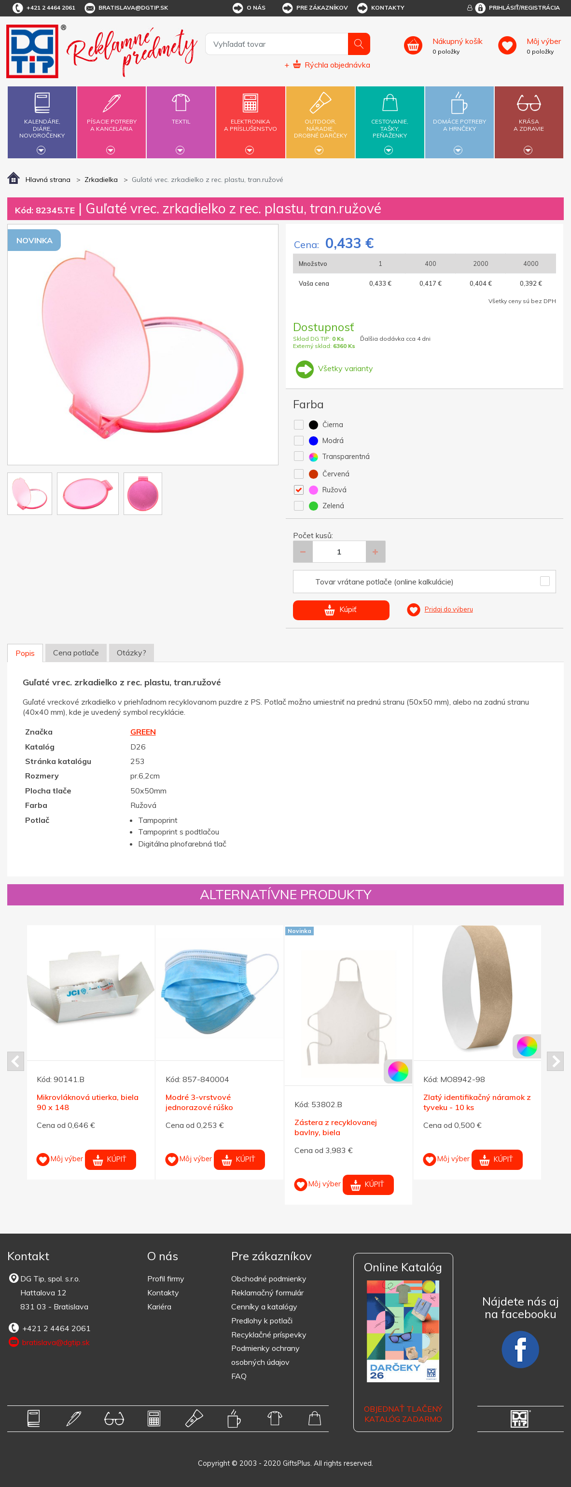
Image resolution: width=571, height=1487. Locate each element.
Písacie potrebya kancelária (111, 119)
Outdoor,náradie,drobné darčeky (320, 120)
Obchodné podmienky (268, 1278)
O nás (248, 8)
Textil (181, 115)
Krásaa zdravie (529, 119)
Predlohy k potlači (261, 1320)
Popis (25, 653)
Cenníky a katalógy (264, 1306)
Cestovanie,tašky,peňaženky (390, 120)
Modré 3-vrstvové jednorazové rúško (199, 1102)
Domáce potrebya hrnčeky (459, 119)
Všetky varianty (333, 368)
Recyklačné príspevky (268, 1334)
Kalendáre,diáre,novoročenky (42, 120)
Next (555, 1061)
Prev (15, 1061)
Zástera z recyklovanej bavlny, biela (335, 1127)
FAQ (239, 1376)
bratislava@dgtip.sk (125, 8)
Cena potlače (76, 652)
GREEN (143, 732)
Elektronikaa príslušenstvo (251, 119)
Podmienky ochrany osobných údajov (265, 1355)
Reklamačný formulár (267, 1292)
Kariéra (159, 1306)
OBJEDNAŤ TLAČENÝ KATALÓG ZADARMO (403, 1414)
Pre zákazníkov (314, 8)
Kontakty (380, 8)
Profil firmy (165, 1278)
